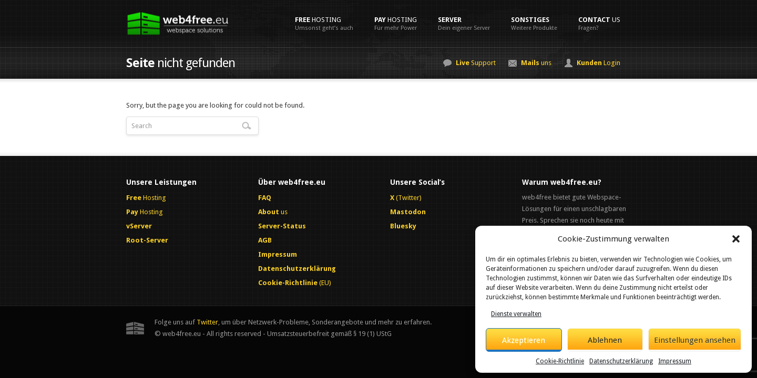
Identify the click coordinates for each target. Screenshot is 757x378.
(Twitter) (406, 198)
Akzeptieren (523, 340)
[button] (736, 239)
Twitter (207, 322)
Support (476, 63)
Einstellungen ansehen (694, 340)
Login (598, 63)
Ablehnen (605, 340)
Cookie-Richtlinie (560, 361)
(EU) (294, 283)
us (599, 24)
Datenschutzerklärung (621, 361)
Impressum (674, 361)
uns (536, 63)
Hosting (324, 24)
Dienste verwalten (516, 314)
